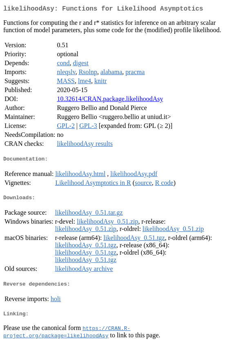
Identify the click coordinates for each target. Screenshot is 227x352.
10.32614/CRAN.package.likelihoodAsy (110, 100)
